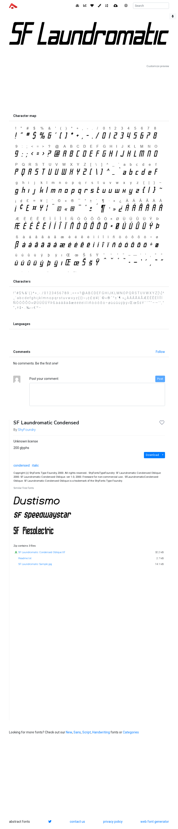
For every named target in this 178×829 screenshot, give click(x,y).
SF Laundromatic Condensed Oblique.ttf (41, 552)
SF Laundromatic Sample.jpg (35, 564)
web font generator (154, 821)
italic (35, 465)
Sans (77, 732)
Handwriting (101, 732)
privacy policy (113, 821)
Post (160, 379)
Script (86, 732)
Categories (131, 732)
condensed (21, 465)
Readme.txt (25, 558)
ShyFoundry (27, 430)
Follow (160, 352)
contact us (77, 821)
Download (152, 455)
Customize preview (157, 66)
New (69, 732)
